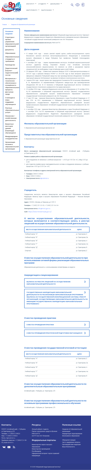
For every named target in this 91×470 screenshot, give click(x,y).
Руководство (10, 65)
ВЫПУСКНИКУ (47, 11)
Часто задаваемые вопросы (71, 442)
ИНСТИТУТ (31, 5)
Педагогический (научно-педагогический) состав (11, 71)
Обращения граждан (69, 440)
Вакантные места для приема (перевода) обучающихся (10, 128)
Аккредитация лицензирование (72, 434)
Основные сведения (9, 32)
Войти (83, 5)
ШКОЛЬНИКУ (56, 5)
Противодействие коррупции (71, 444)
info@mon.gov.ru (44, 209)
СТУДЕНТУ (43, 5)
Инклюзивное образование (71, 436)
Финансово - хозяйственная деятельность (11, 118)
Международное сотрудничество (11, 137)
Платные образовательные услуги (12, 110)
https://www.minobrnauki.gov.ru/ (39, 212)
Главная (4, 24)
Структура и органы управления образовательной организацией (12, 41)
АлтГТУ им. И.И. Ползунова (40, 436)
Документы (9, 50)
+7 (14, 434)
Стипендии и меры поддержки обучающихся (10, 101)
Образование (10, 53)
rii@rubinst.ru (44, 178)
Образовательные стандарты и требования (12, 59)
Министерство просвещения (41, 449)
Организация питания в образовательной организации (12, 145)
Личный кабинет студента (40, 429)
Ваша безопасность (68, 447)
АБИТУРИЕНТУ (32, 11)
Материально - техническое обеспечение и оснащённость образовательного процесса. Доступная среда (12, 86)
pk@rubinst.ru (8, 442)
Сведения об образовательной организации (23, 24)
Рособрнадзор (36, 451)
